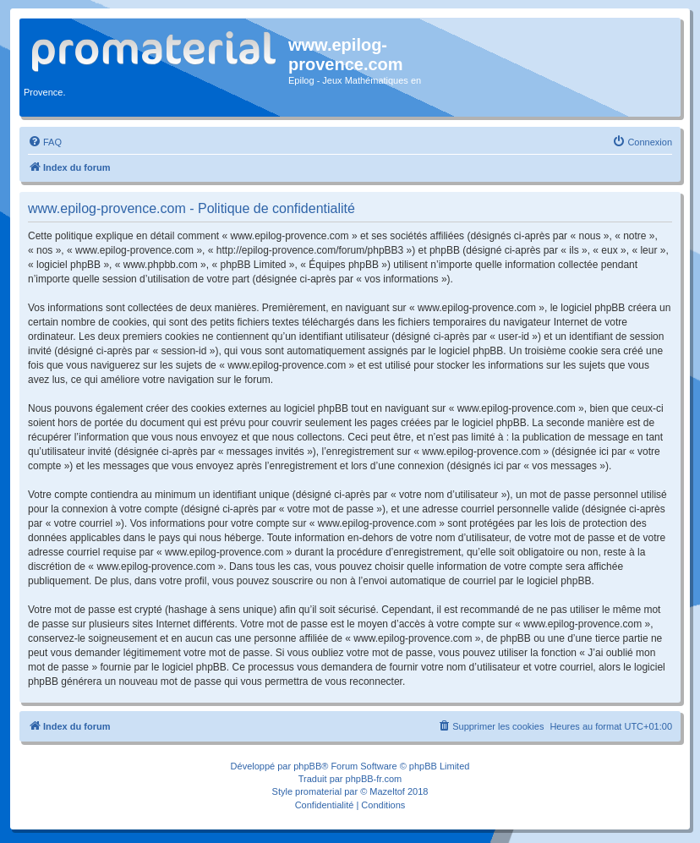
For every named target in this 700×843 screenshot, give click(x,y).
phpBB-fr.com (374, 779)
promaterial (318, 791)
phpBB (307, 766)
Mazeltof (387, 791)
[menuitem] (45, 142)
